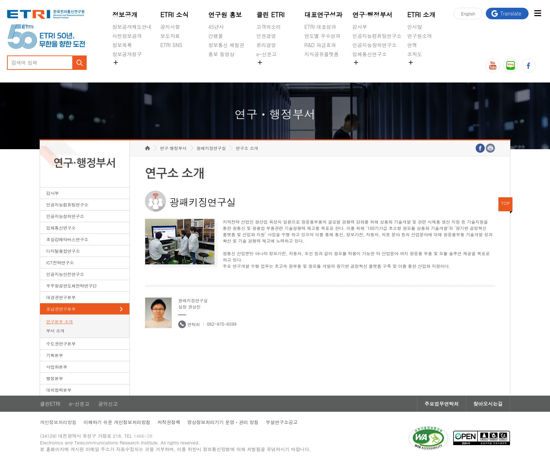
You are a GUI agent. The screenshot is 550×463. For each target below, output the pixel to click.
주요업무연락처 (441, 403)
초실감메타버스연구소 (377, 70)
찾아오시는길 (488, 403)
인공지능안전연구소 (65, 274)
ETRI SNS (171, 44)
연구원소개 (419, 35)
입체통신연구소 (370, 54)
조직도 (414, 54)
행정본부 (54, 378)
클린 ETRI (270, 15)
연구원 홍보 (225, 15)
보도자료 (170, 35)
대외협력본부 (59, 390)
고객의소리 (268, 26)
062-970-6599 (221, 324)
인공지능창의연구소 (375, 44)
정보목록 (122, 44)
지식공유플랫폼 (321, 54)
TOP (505, 203)
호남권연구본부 (61, 309)
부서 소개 (55, 330)
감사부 (360, 26)
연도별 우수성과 (322, 35)
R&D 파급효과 (320, 44)
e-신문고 (266, 54)
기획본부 (54, 355)
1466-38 (143, 435)
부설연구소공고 (281, 422)
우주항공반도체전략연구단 (71, 286)
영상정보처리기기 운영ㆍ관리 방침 (223, 422)
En (468, 13)
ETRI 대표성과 (320, 26)
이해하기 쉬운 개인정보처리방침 (116, 422)
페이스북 (528, 65)
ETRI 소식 (174, 15)
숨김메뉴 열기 (115, 62)
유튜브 (492, 65)
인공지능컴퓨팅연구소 (377, 35)
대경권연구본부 (61, 297)
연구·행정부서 (373, 15)
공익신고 (266, 70)
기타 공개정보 (422, 70)
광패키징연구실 (211, 148)
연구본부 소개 (59, 321)
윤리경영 (266, 44)
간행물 (215, 35)
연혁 (412, 44)
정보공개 (125, 15)
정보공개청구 (127, 54)
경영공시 (122, 70)
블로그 (510, 65)
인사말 (414, 26)
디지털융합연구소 (63, 251)
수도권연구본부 (61, 343)
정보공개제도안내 (132, 26)
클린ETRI (50, 403)
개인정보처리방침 (58, 422)
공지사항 (170, 26)
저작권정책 (168, 422)
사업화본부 (56, 367)
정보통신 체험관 (226, 44)
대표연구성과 (323, 15)
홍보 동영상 (221, 54)
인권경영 (266, 35)
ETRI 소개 (421, 15)
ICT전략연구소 (60, 262)
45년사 (216, 26)
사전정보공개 (127, 35)
